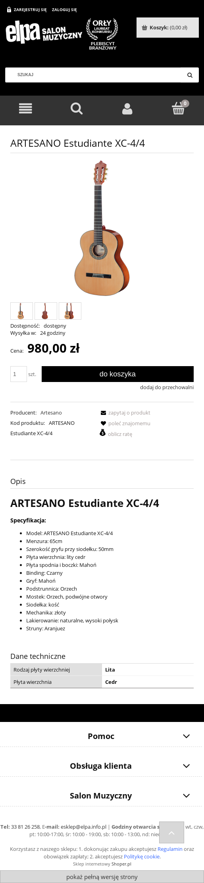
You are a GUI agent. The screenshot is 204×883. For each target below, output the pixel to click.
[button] (124, 412)
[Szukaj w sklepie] (96, 75)
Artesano (51, 412)
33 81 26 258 (25, 826)
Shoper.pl (121, 864)
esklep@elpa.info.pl (83, 826)
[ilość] (18, 374)
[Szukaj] (190, 75)
